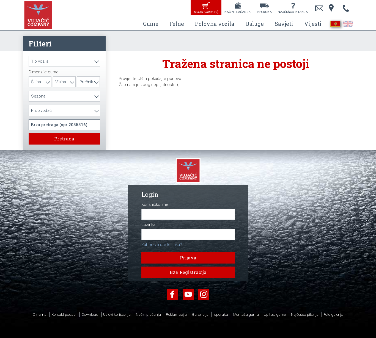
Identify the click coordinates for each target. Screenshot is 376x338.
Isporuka (264, 12)
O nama (39, 314)
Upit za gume (275, 314)
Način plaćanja (237, 12)
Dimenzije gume (44, 72)
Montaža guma (246, 314)
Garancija (200, 314)
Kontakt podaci (63, 314)
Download (90, 314)
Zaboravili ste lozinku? (161, 244)
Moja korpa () (206, 12)
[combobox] (64, 61)
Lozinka (148, 225)
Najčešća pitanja (293, 12)
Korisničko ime (154, 205)
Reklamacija (176, 314)
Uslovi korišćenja (117, 314)
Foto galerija (333, 314)
